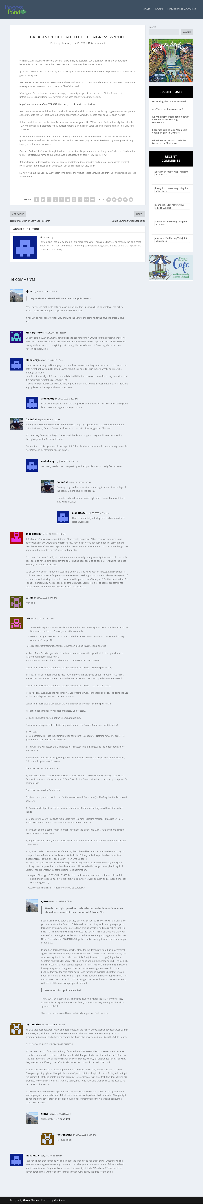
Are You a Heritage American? (167, 109)
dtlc (28, 619)
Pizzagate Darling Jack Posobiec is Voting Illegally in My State (169, 131)
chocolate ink (34, 534)
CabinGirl (31, 419)
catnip (29, 598)
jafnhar (158, 221)
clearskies (160, 205)
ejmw (29, 291)
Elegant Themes (31, 1200)
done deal (65, 1119)
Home (146, 9)
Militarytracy (34, 333)
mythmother (34, 1024)
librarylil (159, 188)
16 (90, 43)
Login (159, 9)
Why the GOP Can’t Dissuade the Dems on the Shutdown (169, 142)
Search (152, 27)
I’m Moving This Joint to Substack (169, 101)
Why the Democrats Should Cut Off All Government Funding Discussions (170, 120)
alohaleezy (66, 43)
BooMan (159, 172)
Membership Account (181, 9)
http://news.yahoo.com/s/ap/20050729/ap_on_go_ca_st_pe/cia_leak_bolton (57, 104)
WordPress (59, 1200)
